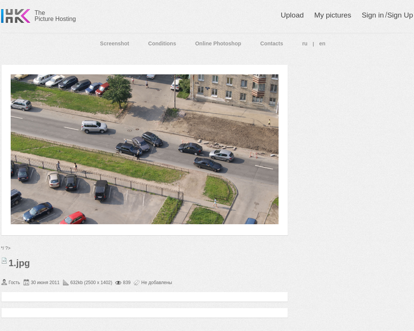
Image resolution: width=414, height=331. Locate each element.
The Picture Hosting (55, 16)
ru (305, 43)
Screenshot (114, 43)
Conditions (162, 43)
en (322, 43)
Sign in (373, 15)
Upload (292, 15)
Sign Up (400, 15)
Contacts (271, 43)
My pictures (332, 15)
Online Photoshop (218, 43)
